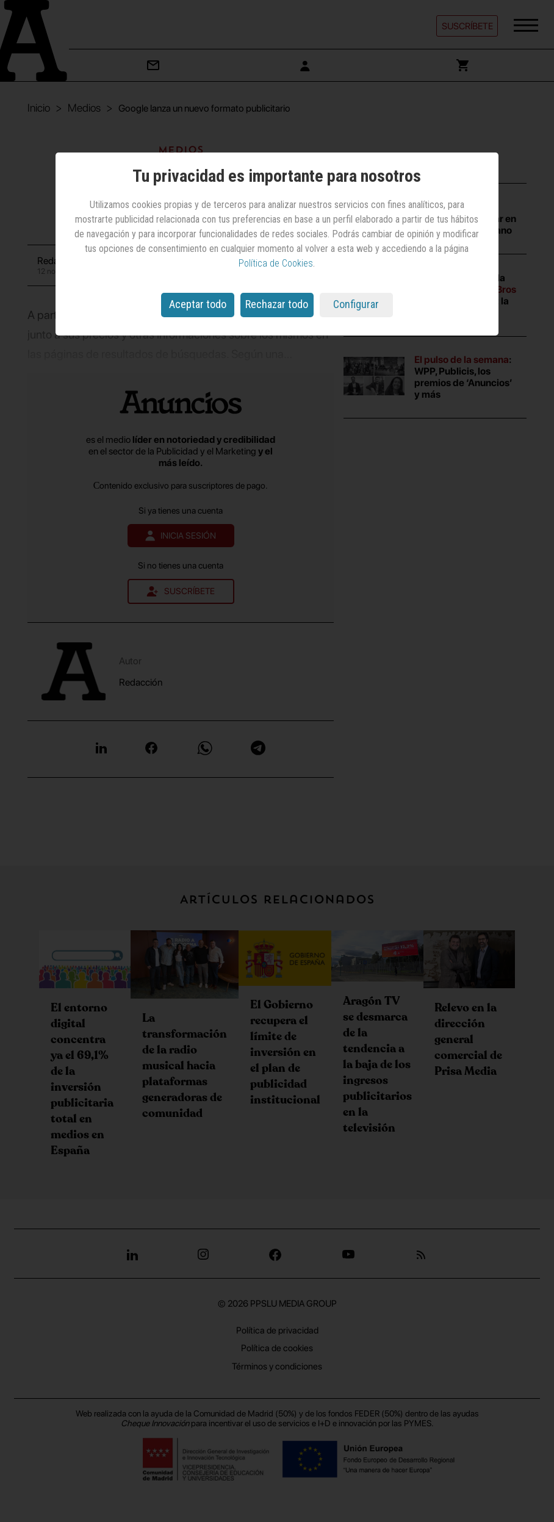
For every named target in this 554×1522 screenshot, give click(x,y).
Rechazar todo (276, 304)
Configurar (356, 304)
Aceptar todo (197, 304)
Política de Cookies (276, 263)
